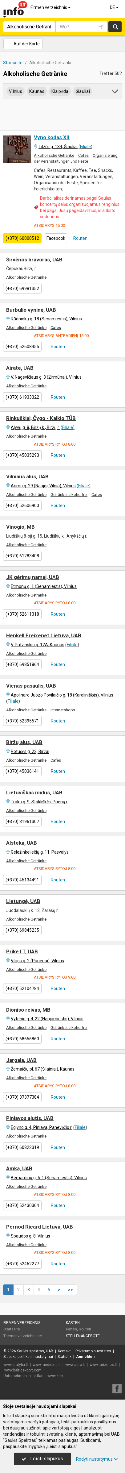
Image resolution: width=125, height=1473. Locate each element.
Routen (79, 238)
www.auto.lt (75, 1365)
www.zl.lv (55, 1376)
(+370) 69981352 (22, 288)
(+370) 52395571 (22, 720)
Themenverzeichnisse (22, 1336)
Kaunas (36, 91)
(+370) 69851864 (22, 664)
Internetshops (62, 710)
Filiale (85, 146)
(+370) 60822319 (22, 1147)
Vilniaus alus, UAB (27, 476)
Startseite (11, 1329)
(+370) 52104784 (22, 988)
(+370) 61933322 (22, 397)
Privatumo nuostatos (93, 1351)
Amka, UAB (19, 1168)
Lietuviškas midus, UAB (34, 792)
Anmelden (85, 1356)
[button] (115, 92)
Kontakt (64, 1351)
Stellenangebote (83, 1336)
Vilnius (15, 91)
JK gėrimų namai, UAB (32, 577)
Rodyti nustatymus (97, 1459)
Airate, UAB (20, 368)
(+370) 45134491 (22, 879)
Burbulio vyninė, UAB (31, 310)
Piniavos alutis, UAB (30, 1118)
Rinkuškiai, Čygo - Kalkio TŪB (41, 418)
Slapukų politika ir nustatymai (28, 1356)
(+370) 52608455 (22, 346)
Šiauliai (83, 91)
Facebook (55, 238)
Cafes (83, 155)
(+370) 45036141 (22, 771)
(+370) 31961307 (22, 821)
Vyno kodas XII (52, 137)
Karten (73, 1323)
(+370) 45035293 (22, 455)
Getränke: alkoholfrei (68, 494)
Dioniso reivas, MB (28, 1010)
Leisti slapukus (42, 1459)
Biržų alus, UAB (24, 742)
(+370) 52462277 (22, 1263)
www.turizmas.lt (103, 1365)
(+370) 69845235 (22, 930)
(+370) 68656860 (22, 1038)
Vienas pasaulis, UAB (31, 686)
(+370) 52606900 (22, 505)
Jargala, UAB (21, 1060)
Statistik (64, 1356)
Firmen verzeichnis (50, 7)
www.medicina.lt (47, 1365)
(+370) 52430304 (22, 1205)
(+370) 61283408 (22, 555)
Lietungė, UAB (23, 901)
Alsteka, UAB (21, 843)
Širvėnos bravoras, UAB (34, 259)
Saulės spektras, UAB (35, 1351)
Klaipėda (59, 91)
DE (114, 7)
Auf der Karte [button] (23, 43)
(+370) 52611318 (22, 614)
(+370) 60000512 (22, 238)
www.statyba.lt (15, 1365)
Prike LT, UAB (22, 951)
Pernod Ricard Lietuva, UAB (39, 1227)
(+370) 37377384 (22, 1097)
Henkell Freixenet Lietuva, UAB (43, 635)
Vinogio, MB (20, 527)
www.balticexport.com (23, 1370)
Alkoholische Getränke (54, 155)
